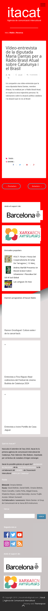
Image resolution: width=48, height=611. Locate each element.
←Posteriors (11, 186)
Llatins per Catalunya (20, 473)
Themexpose (40, 603)
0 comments (34, 75)
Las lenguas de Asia (22, 281)
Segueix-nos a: (10, 527)
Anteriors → (37, 186)
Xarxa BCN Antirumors (27, 467)
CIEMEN (18, 470)
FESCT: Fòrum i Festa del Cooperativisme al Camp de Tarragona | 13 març (24, 259)
